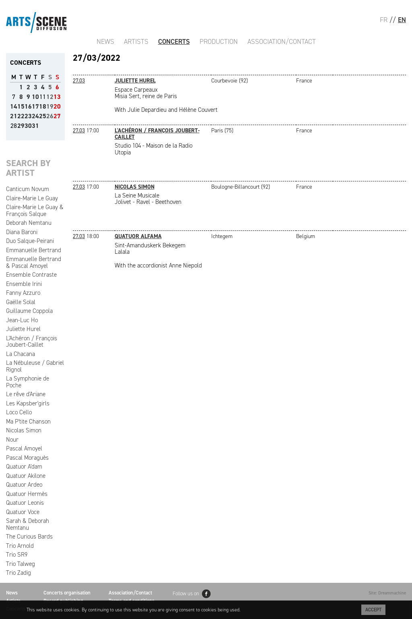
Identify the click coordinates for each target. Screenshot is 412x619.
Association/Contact (281, 41)
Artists (136, 41)
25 (42, 116)
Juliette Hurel (23, 329)
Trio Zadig (18, 573)
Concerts (174, 41)
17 (35, 106)
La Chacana (20, 354)
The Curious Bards (29, 537)
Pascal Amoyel (24, 448)
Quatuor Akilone (25, 476)
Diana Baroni (21, 232)
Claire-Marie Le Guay (32, 198)
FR (383, 19)
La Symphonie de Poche (27, 381)
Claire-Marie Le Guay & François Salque (35, 210)
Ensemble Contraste (31, 275)
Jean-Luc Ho (22, 320)
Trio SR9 (16, 555)
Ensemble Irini (24, 284)
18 (42, 106)
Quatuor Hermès (26, 494)
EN (402, 19)
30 (28, 125)
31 (35, 125)
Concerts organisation (67, 592)
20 (57, 106)
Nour (12, 440)
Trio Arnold (20, 546)
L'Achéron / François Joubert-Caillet (31, 341)
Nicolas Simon (23, 430)
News (105, 41)
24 (35, 116)
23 (28, 116)
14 (13, 106)
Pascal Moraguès (27, 458)
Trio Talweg (20, 564)
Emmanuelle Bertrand (33, 250)
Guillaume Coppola (29, 311)
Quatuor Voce (22, 512)
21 (13, 116)
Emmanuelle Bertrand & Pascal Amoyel (33, 262)
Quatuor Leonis (25, 503)
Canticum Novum (27, 189)
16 (28, 106)
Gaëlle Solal (20, 302)
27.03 (79, 80)
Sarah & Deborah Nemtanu (27, 524)
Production (219, 41)
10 (35, 97)
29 (21, 125)
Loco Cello (19, 412)
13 (57, 97)
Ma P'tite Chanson (28, 421)
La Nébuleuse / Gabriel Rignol (35, 366)
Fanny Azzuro (23, 293)
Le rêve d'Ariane (25, 394)
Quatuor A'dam (24, 467)
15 (21, 106)
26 (50, 116)
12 (50, 97)
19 (50, 106)
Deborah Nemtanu (29, 223)
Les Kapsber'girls (27, 403)
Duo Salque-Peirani (30, 241)
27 (57, 116)
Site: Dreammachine (387, 593)
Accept (373, 610)
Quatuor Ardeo (24, 485)
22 (21, 116)
